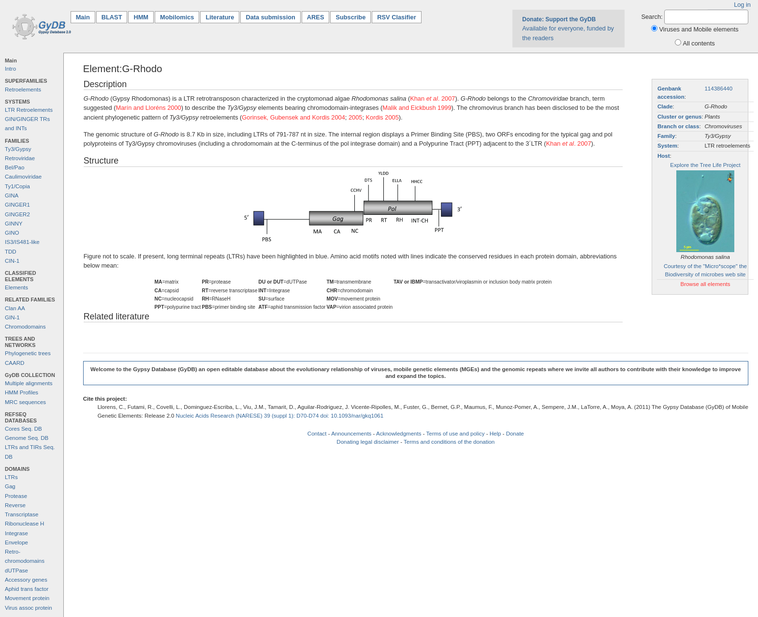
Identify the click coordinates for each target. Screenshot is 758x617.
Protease (16, 496)
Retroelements (23, 89)
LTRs (11, 477)
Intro (10, 69)
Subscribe (350, 17)
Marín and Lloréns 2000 (148, 107)
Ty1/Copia (17, 186)
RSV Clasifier (396, 17)
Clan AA (15, 308)
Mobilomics (177, 17)
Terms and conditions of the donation (449, 442)
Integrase (16, 533)
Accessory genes (26, 580)
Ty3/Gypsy (18, 149)
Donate (515, 433)
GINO (12, 233)
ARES (315, 17)
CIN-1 (12, 261)
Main (85, 17)
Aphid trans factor (26, 589)
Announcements (351, 433)
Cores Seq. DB (23, 429)
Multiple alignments (29, 383)
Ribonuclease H (24, 524)
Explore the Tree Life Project (705, 165)
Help (495, 433)
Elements (16, 287)
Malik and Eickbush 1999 (416, 107)
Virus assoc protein (28, 608)
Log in (742, 4)
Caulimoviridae (23, 177)
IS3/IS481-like (22, 242)
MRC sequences (25, 402)
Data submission (270, 17)
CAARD (14, 363)
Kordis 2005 (382, 117)
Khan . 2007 (432, 98)
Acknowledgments (398, 433)
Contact (317, 433)
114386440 (718, 88)
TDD (10, 252)
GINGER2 (17, 214)
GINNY (13, 223)
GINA (11, 195)
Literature (219, 17)
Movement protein (27, 598)
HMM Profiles (21, 392)
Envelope (16, 542)
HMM (140, 17)
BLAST (112, 17)
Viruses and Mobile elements (699, 29)
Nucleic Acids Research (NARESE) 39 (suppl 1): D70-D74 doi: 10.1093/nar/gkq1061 (280, 416)
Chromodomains (25, 327)
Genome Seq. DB (26, 438)
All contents (699, 43)
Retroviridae (20, 158)
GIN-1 (12, 317)
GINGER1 (17, 205)
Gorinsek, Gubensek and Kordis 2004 (293, 117)
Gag (10, 486)
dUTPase (16, 570)
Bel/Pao (14, 167)
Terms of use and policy (455, 433)
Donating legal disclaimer (367, 442)
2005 (355, 117)
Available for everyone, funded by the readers (568, 28)
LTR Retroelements (29, 110)
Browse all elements (705, 284)
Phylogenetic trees (28, 353)
